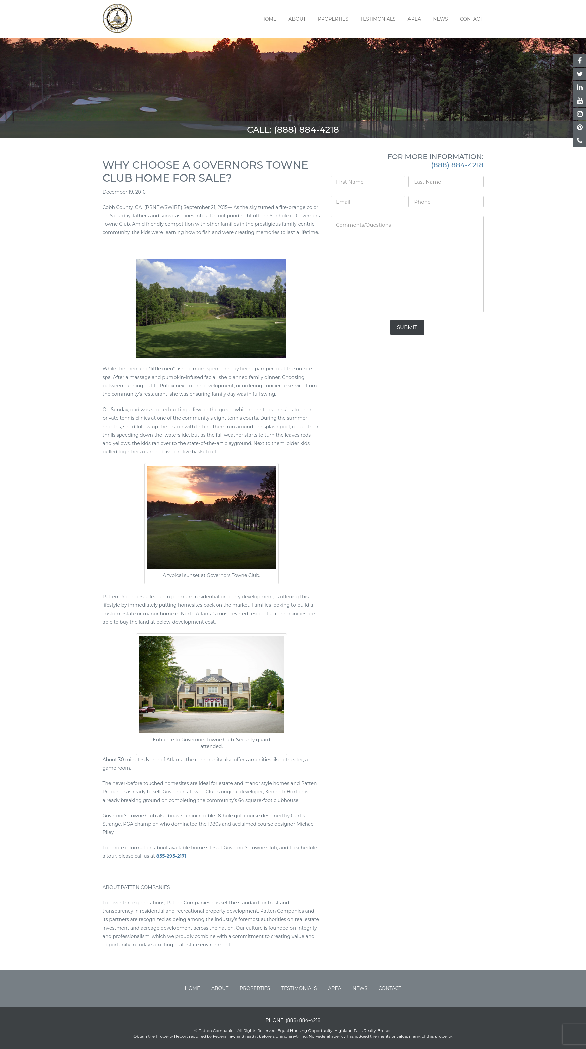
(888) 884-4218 (306, 129)
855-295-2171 (171, 856)
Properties (333, 19)
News (440, 19)
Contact (471, 19)
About (297, 19)
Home (268, 19)
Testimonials (378, 19)
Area (414, 19)
